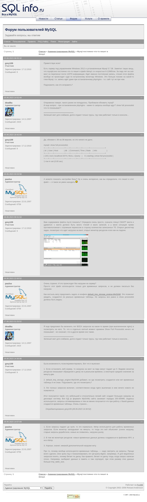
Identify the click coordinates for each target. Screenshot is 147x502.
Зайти (74, 41)
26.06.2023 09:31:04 (13, 217)
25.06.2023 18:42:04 (13, 135)
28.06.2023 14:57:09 (13, 422)
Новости (43, 18)
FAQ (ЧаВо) (43, 41)
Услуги (88, 18)
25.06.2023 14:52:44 (13, 97)
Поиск (53, 41)
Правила (32, 41)
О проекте (103, 18)
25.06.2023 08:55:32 (13, 58)
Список (7, 41)
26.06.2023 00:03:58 (13, 174)
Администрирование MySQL (61, 51)
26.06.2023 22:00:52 (13, 278)
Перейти (29, 486)
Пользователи (19, 41)
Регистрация (64, 41)
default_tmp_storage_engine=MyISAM (104, 294)
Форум (73, 18)
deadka (8, 103)
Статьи (58, 18)
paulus (8, 179)
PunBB (140, 485)
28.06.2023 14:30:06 (13, 358)
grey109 (9, 63)
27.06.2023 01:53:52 (13, 321)
